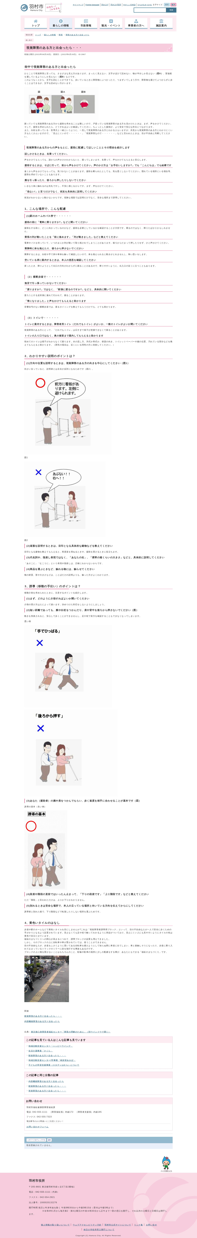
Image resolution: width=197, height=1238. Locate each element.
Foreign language (92, 5)
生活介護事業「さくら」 (41, 1051)
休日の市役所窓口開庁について (99, 1230)
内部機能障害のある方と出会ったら (42, 1021)
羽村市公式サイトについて (118, 1225)
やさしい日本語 (129, 5)
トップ (38, 35)
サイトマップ (78, 5)
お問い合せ (151, 1225)
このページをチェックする (36, 1140)
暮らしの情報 (50, 35)
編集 (49, 1140)
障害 (61, 35)
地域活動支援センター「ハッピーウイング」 (51, 1046)
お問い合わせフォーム (38, 1127)
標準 (167, 5)
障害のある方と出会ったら (77, 35)
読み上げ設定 (116, 5)
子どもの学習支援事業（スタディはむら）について (54, 1065)
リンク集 (138, 1225)
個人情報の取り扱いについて (55, 1225)
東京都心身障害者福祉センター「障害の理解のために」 (71, 1032)
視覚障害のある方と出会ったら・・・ (47, 1091)
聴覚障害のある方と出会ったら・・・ (43, 1016)
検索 (171, 10)
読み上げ (104, 5)
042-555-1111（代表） (47, 1192)
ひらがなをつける (145, 5)
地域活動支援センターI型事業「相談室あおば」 (52, 1060)
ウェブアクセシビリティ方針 (87, 1225)
